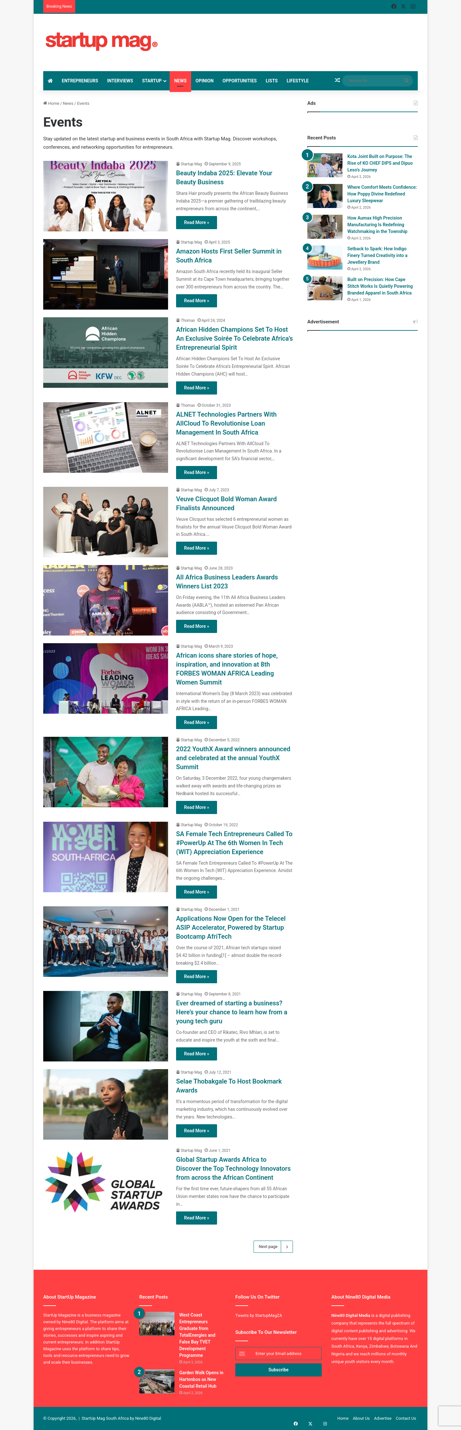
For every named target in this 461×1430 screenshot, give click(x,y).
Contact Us (406, 1418)
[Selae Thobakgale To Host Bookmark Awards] (105, 1104)
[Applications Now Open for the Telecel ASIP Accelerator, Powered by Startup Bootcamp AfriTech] (105, 941)
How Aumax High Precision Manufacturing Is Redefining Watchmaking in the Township (377, 224)
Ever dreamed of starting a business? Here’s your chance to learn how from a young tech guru (231, 1012)
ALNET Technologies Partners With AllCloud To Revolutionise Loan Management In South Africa (226, 423)
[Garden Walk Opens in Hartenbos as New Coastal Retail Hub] (156, 1381)
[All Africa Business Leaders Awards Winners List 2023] (105, 600)
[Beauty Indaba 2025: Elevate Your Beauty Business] (105, 196)
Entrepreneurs (80, 80)
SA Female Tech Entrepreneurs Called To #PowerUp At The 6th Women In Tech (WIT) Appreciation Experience (234, 843)
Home (51, 103)
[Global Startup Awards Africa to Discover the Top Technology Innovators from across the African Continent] (105, 1182)
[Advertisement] (287, 34)
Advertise (383, 1418)
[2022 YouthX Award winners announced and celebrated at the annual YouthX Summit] (105, 772)
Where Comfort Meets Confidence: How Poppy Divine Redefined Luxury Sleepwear (382, 194)
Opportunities (239, 80)
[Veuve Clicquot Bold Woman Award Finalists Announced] (105, 522)
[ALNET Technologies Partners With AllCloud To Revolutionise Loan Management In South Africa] (105, 437)
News (180, 80)
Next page (273, 1246)
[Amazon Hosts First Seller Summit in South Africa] (105, 274)
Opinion (205, 80)
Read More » (196, 222)
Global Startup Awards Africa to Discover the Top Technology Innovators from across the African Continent (233, 1168)
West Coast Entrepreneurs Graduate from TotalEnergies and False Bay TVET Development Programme (197, 1335)
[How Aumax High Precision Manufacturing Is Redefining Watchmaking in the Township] (325, 227)
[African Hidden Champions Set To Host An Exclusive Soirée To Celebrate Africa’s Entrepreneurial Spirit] (105, 352)
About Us (361, 1418)
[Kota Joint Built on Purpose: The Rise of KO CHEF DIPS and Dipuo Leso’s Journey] (325, 165)
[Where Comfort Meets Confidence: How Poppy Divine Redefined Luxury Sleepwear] (325, 196)
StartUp (152, 80)
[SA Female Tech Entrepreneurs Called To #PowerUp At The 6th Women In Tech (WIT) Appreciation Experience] (105, 857)
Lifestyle (298, 80)
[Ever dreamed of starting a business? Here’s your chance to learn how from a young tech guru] (105, 1026)
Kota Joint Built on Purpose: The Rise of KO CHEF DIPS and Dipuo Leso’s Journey (380, 163)
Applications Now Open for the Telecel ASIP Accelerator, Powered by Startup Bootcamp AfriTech (231, 927)
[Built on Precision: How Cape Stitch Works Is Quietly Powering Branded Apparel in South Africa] (325, 288)
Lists (272, 80)
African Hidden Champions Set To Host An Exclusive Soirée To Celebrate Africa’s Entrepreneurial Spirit (234, 338)
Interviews (120, 80)
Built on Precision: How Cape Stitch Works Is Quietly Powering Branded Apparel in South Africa (380, 286)
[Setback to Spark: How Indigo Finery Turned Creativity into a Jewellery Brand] (325, 257)
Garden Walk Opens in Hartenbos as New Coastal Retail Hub (201, 1379)
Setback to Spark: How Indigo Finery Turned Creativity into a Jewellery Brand (377, 255)
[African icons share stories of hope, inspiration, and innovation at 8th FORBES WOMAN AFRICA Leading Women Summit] (105, 678)
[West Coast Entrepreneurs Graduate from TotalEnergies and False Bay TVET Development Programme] (156, 1324)
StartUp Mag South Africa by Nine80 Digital (121, 1418)
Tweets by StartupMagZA (258, 1315)
